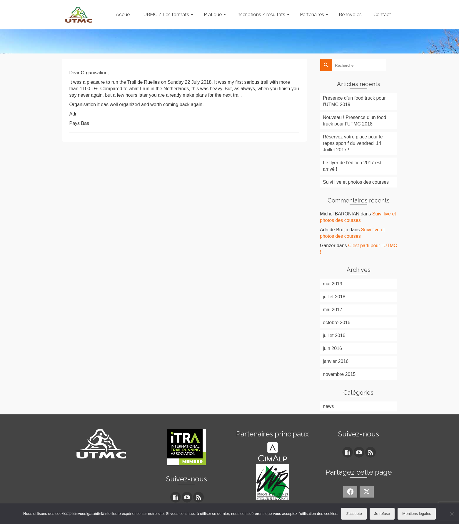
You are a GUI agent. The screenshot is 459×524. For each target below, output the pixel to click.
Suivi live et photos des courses (356, 182)
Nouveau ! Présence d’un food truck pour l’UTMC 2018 (354, 120)
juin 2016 (332, 348)
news (328, 406)
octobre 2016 (336, 322)
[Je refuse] (452, 514)
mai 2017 (332, 309)
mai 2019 (332, 283)
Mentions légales (416, 513)
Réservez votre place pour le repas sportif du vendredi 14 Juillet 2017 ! (353, 143)
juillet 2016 (334, 335)
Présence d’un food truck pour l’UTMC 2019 (354, 101)
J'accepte (354, 513)
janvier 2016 (335, 361)
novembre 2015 (339, 374)
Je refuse (382, 513)
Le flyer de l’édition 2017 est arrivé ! (352, 166)
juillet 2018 (334, 296)
